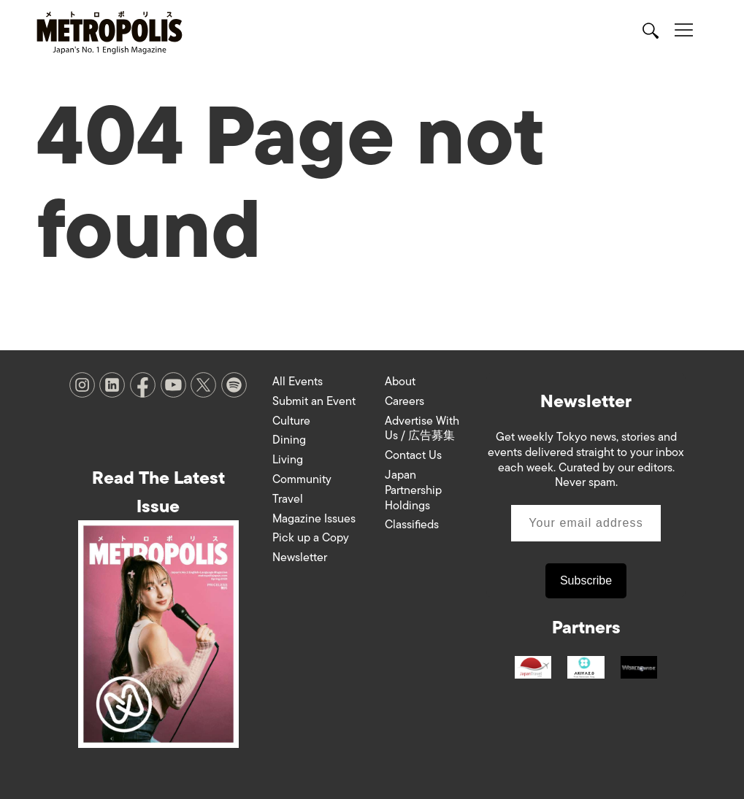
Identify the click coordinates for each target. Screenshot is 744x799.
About (400, 381)
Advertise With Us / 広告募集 (422, 429)
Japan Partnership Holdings (413, 490)
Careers (404, 401)
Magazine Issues (314, 518)
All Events (297, 381)
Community (301, 479)
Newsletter (299, 557)
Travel (287, 499)
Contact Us (413, 455)
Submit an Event (314, 401)
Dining (289, 440)
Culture (291, 421)
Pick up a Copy (310, 537)
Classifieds (412, 524)
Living (287, 459)
